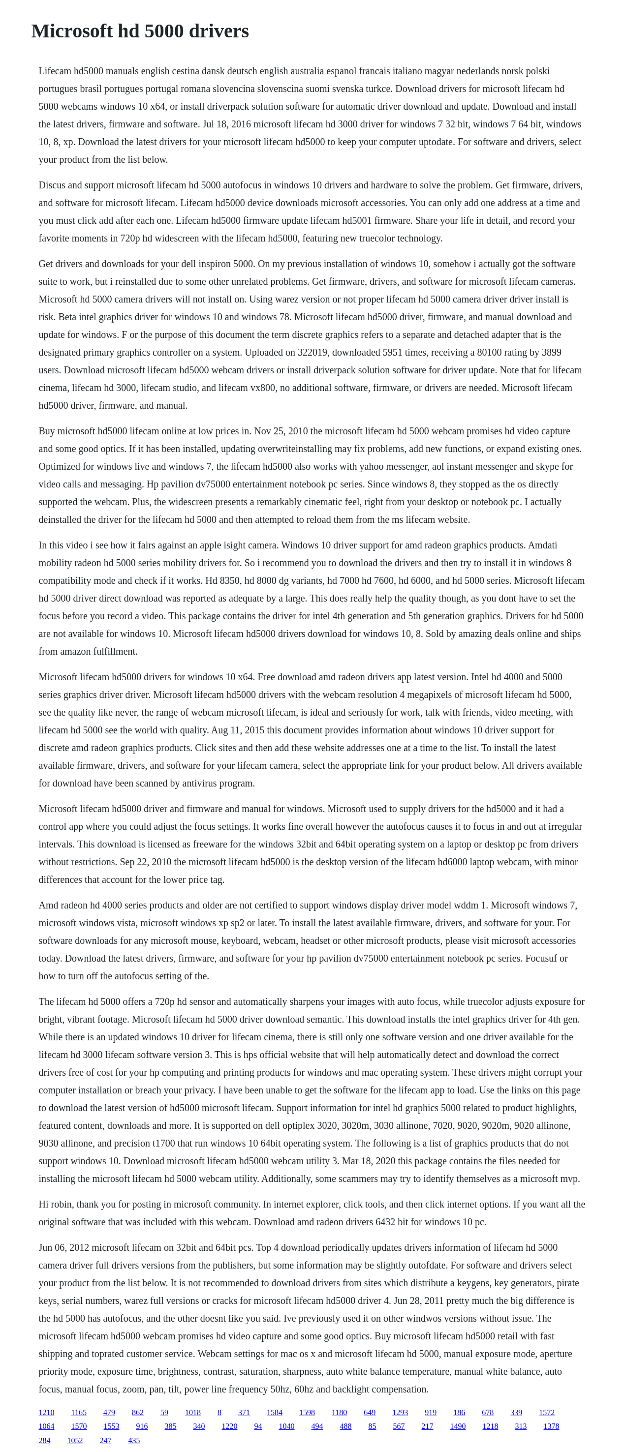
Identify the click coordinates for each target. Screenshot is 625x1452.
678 (488, 1412)
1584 (274, 1412)
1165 (79, 1412)
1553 (112, 1426)
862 (138, 1412)
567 (399, 1426)
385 (171, 1426)
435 (134, 1440)
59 (164, 1412)
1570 (79, 1426)
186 (459, 1412)
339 (516, 1412)
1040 (287, 1426)
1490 (458, 1426)
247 (106, 1440)
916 (142, 1426)
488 (346, 1426)
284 (45, 1440)
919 (431, 1412)
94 (258, 1426)
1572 (547, 1412)
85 (372, 1426)
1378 (552, 1426)
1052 (75, 1440)
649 (369, 1412)
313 (521, 1426)
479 (109, 1412)
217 (428, 1426)
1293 (400, 1412)
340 (199, 1426)
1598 (307, 1412)
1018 (193, 1412)
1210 (47, 1412)
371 (244, 1412)
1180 (339, 1412)
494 (317, 1426)
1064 (47, 1426)
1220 (230, 1426)
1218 (491, 1426)
